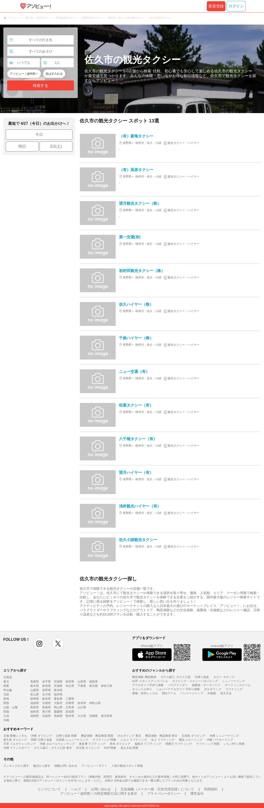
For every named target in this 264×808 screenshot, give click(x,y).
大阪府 (58, 703)
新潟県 (58, 690)
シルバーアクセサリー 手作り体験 (178, 689)
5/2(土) (56, 146)
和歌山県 (95, 703)
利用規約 (210, 789)
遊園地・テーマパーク (206, 685)
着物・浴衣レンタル (145, 693)
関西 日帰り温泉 (41, 739)
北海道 (7, 677)
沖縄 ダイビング (41, 735)
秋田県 (70, 681)
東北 (6, 681)
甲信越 (7, 690)
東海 (6, 698)
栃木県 (34, 686)
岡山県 (58, 707)
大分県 (82, 716)
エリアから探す (15, 670)
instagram (39, 644)
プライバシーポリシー (164, 793)
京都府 (46, 703)
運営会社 (197, 793)
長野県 (46, 690)
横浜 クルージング (190, 739)
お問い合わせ (101, 789)
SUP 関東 (110, 748)
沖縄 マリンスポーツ (16, 748)
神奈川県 (106, 686)
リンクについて (49, 789)
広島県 (70, 707)
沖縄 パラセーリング (220, 739)
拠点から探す (41, 765)
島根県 (46, 707)
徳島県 (34, 711)
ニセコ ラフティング (133, 739)
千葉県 (82, 686)
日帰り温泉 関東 (66, 735)
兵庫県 (70, 703)
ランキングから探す (16, 765)
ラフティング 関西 (208, 743)
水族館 (211, 693)
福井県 (58, 694)
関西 (6, 703)
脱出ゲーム (169, 693)
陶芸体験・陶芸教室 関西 (97, 735)
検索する (40, 85)
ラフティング (234, 689)
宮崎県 (93, 716)
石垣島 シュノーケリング (72, 739)
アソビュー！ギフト (94, 765)
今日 (39, 134)
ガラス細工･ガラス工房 (175, 677)
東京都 (93, 686)
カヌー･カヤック (224, 677)
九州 (6, 716)
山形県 (82, 681)
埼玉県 (70, 686)
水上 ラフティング (163, 739)
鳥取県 (34, 707)
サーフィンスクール (237, 685)
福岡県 (34, 716)
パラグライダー (178, 685)
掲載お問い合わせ (65, 765)
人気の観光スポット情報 (127, 765)
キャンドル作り (142, 689)
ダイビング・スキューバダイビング (195, 681)
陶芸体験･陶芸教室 (144, 677)
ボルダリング (212, 689)
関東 (6, 686)
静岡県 (34, 698)
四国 (6, 711)
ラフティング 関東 (104, 739)
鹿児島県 (106, 716)
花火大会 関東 (129, 748)
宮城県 (58, 681)
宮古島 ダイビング (88, 748)
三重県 (70, 698)
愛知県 (58, 698)
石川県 (46, 694)
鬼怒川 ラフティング (148, 743)
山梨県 (34, 690)
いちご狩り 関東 (234, 743)
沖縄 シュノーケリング (224, 735)
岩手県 (46, 681)
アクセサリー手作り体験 (148, 685)
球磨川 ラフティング (178, 743)
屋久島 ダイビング (15, 739)
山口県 (82, 707)
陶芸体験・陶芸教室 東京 (161, 735)
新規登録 (216, 6)
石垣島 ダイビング (193, 735)
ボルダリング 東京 (129, 735)
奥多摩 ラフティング (92, 743)
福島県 (93, 681)
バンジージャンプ (191, 693)
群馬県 (46, 686)
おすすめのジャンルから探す (154, 670)
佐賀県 (46, 716)
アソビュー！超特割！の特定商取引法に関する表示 (98, 793)
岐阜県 (46, 698)
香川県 (46, 711)
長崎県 (58, 716)
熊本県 (70, 716)
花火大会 (226, 693)
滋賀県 (34, 703)
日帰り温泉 (202, 677)
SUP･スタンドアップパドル (150, 681)
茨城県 (58, 686)
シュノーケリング (233, 681)
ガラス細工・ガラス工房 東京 (53, 748)
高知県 (70, 711)
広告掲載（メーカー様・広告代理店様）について (157, 789)
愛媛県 (58, 711)
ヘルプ (76, 789)
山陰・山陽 (10, 707)
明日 (22, 146)
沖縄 (6, 720)
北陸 (6, 694)
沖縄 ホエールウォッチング (57, 743)
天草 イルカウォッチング (19, 743)
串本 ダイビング (120, 743)
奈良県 (82, 703)
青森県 (34, 681)
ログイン (236, 6)
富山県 (34, 694)
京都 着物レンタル (15, 735)
